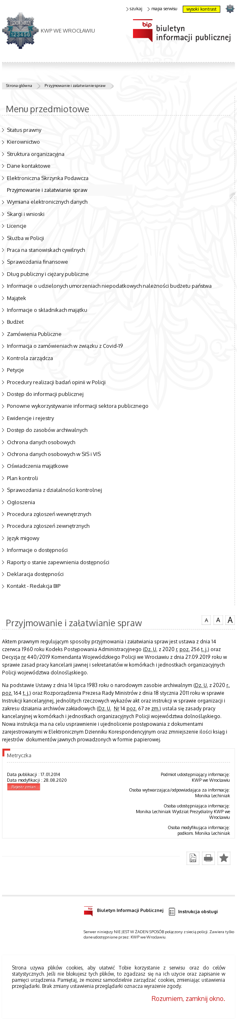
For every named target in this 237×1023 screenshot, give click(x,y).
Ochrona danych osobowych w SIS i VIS (54, 454)
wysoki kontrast (201, 9)
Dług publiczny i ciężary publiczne (48, 274)
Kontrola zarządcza (30, 358)
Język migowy (23, 538)
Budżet (15, 321)
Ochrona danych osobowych (41, 442)
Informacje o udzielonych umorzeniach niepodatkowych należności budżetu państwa (109, 285)
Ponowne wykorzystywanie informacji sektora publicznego (77, 406)
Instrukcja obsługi (193, 912)
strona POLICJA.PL (230, 8)
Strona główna (19, 85)
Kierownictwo (23, 141)
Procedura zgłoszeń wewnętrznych (49, 514)
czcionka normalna (206, 619)
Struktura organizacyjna (35, 154)
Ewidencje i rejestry (30, 418)
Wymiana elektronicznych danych (47, 201)
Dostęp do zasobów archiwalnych (47, 430)
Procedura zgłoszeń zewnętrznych (48, 526)
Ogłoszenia (21, 502)
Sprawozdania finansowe (37, 261)
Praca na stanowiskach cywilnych (46, 250)
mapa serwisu (162, 9)
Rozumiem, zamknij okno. (188, 998)
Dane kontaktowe (29, 165)
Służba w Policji (25, 238)
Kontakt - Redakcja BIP (33, 586)
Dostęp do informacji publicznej (45, 394)
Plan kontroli (22, 478)
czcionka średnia (218, 619)
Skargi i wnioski (25, 214)
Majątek (16, 298)
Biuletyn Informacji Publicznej (124, 909)
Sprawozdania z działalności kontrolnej (54, 490)
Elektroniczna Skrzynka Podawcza (48, 178)
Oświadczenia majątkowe (38, 466)
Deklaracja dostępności (35, 574)
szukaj (134, 9)
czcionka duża (230, 620)
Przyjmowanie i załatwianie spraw (75, 85)
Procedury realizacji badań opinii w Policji (56, 382)
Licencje (17, 225)
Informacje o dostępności (37, 550)
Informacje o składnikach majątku (47, 310)
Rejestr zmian (23, 786)
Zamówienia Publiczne (34, 334)
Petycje (15, 370)
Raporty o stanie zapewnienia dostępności (58, 562)
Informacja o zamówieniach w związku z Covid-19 (65, 345)
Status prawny (24, 130)
